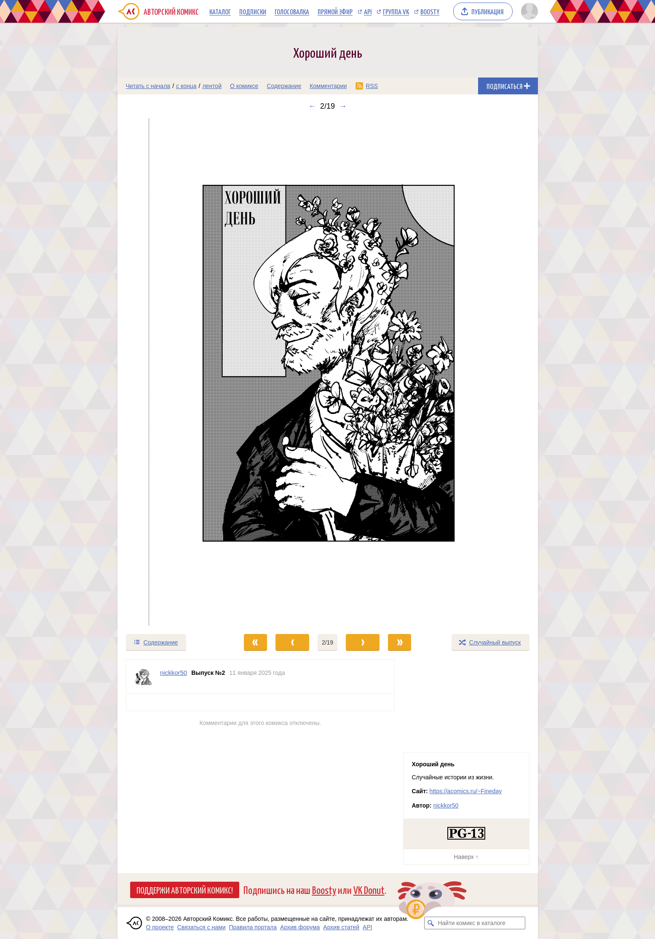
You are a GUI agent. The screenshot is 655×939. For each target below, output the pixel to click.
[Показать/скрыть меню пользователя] (528, 11)
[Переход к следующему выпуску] (328, 372)
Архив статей (341, 927)
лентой (212, 86)
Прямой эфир (335, 11)
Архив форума (300, 927)
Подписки (252, 11)
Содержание (284, 86)
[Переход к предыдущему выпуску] (170, 372)
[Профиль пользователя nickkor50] (143, 676)
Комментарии (328, 86)
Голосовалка (292, 11)
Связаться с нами (201, 927)
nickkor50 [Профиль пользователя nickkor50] (173, 672)
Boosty (429, 11)
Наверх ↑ (466, 856)
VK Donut (369, 889)
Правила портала (253, 927)
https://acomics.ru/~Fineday (466, 791)
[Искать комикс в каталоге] (430, 923)
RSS (372, 86)
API (368, 11)
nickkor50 (445, 805)
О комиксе (244, 86)
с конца (186, 86)
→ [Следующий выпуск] (343, 106)
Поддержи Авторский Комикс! (184, 889)
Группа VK (396, 11)
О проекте (160, 927)
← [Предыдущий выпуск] (312, 106)
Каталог (220, 11)
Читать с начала (148, 86)
